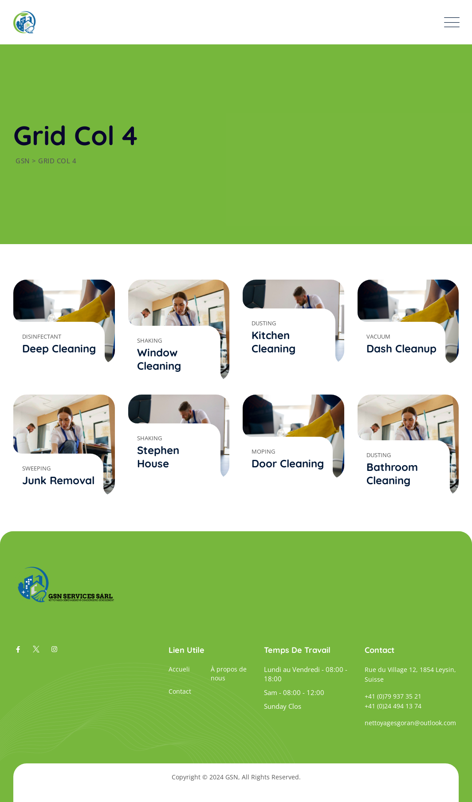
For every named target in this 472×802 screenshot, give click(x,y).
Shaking (149, 340)
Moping (263, 451)
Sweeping (36, 468)
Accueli (179, 669)
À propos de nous (229, 673)
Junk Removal (58, 480)
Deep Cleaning (59, 348)
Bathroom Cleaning (392, 473)
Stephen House (158, 456)
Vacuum (378, 336)
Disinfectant (41, 336)
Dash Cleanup (401, 348)
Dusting (264, 323)
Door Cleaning (288, 463)
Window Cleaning (159, 359)
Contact (180, 691)
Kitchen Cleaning (273, 341)
